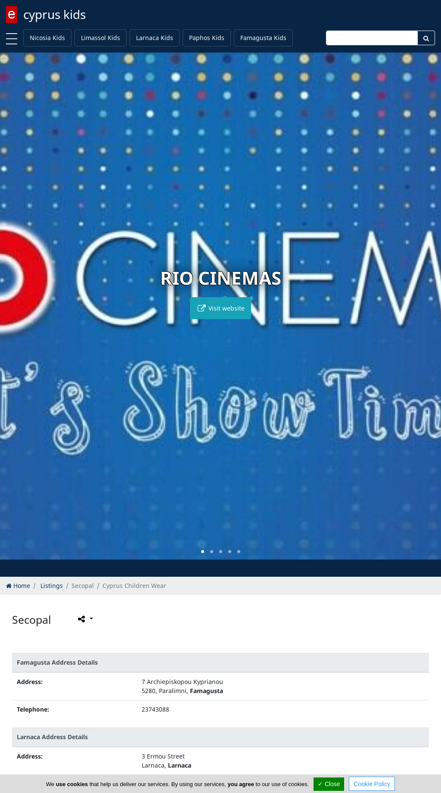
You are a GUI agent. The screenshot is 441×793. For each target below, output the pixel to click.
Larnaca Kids (154, 37)
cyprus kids (54, 14)
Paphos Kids (206, 37)
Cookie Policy (372, 784)
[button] (202, 551)
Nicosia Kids (47, 37)
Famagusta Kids (263, 37)
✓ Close (329, 784)
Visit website (220, 308)
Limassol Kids (100, 37)
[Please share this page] (84, 618)
